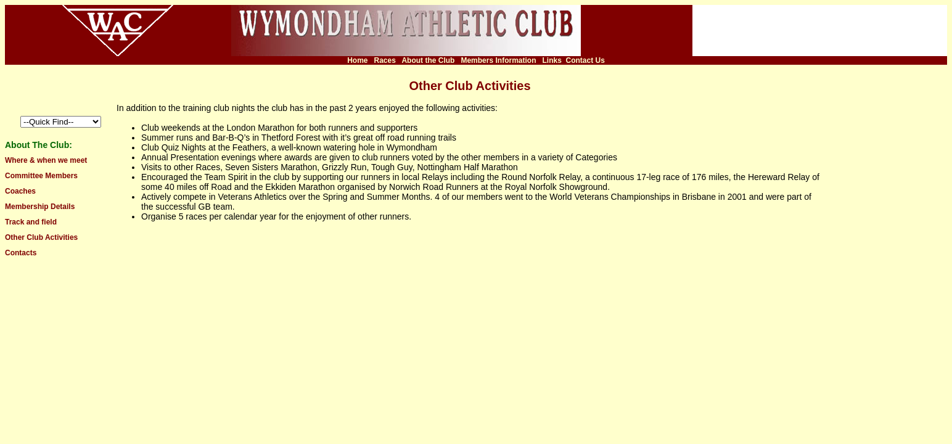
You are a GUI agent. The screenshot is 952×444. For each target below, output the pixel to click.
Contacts (20, 253)
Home (357, 60)
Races (385, 60)
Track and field (31, 222)
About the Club (427, 60)
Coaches (20, 191)
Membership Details (40, 206)
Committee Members (41, 175)
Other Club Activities (41, 237)
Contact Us (585, 60)
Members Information (498, 60)
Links (551, 60)
